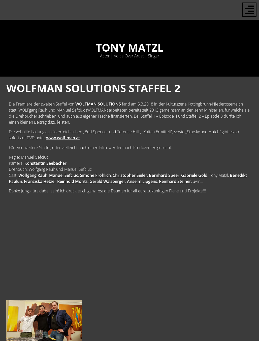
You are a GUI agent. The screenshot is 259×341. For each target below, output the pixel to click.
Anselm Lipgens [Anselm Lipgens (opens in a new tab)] (142, 181)
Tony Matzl (130, 47)
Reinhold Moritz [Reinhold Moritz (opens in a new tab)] (72, 181)
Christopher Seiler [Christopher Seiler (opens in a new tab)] (130, 175)
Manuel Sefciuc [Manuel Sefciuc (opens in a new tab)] (63, 175)
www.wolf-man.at (63, 138)
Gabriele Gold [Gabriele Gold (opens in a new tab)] (194, 175)
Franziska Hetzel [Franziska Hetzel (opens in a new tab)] (39, 181)
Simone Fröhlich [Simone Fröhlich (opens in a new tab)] (95, 175)
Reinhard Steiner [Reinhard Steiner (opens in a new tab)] (175, 181)
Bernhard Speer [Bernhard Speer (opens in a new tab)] (164, 175)
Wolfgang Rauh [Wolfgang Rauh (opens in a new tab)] (32, 175)
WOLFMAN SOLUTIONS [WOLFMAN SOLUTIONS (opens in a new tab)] (98, 104)
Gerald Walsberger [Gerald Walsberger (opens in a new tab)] (107, 181)
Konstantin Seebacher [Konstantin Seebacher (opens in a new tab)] (45, 163)
